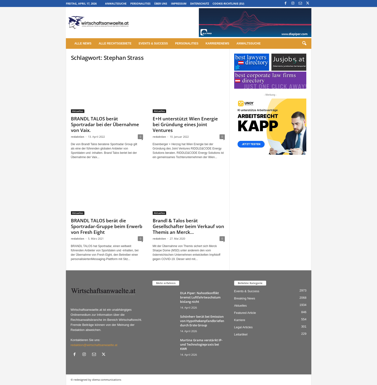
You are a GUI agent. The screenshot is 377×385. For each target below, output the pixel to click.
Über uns (160, 3)
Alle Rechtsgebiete (115, 43)
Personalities (140, 3)
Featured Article (245, 313)
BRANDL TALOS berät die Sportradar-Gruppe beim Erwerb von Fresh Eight (106, 226)
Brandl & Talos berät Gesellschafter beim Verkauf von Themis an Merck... (188, 226)
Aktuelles (77, 111)
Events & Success (153, 43)
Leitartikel (241, 334)
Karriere (239, 320)
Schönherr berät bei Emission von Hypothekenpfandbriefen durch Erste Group (202, 320)
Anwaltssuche (115, 3)
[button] (304, 43)
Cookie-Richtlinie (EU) (228, 3)
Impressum (178, 3)
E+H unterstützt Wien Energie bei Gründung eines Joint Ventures (185, 124)
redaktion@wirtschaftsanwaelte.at (94, 345)
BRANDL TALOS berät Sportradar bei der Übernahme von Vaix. (105, 124)
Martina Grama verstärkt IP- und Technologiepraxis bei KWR (201, 344)
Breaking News (244, 298)
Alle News (83, 43)
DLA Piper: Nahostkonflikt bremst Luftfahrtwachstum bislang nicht (200, 297)
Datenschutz (199, 3)
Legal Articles (243, 327)
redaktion (77, 136)
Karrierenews (217, 43)
